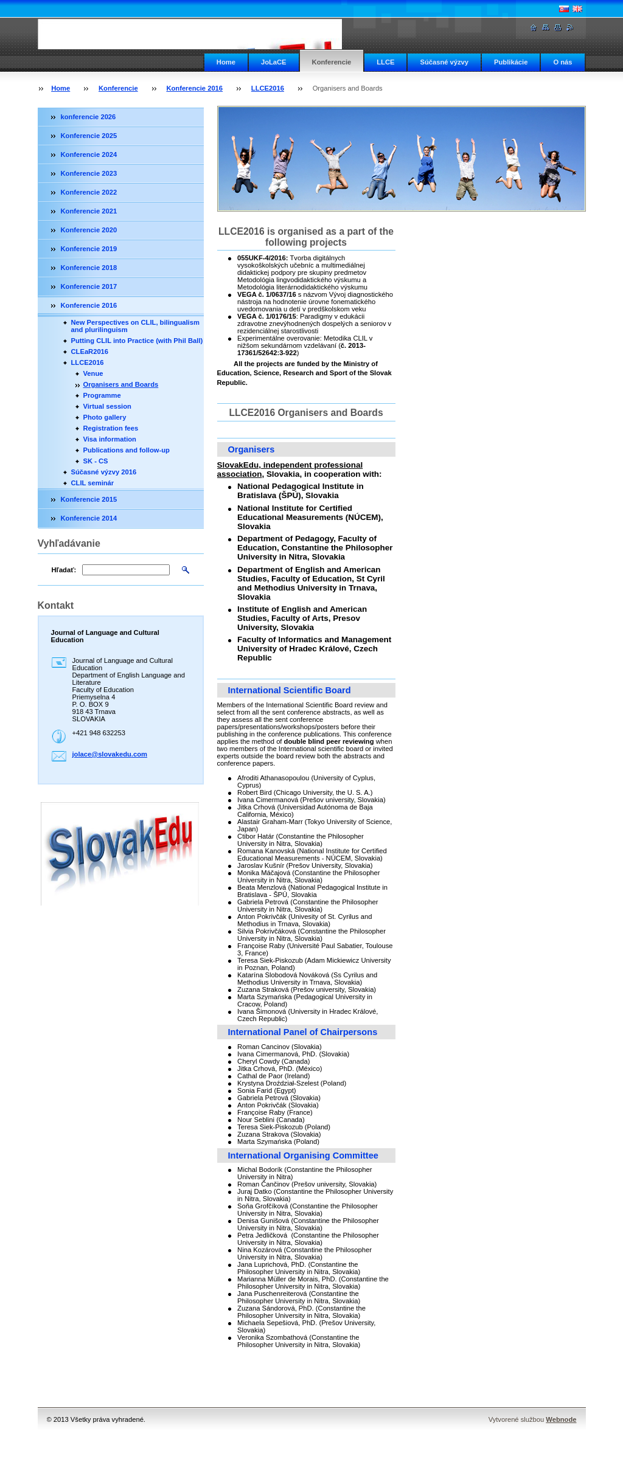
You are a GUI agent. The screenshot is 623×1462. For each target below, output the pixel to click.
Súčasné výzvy (444, 62)
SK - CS (95, 461)
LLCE (385, 62)
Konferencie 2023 (89, 173)
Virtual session (107, 406)
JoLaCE (274, 62)
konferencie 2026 (88, 116)
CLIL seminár (92, 483)
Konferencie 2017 (89, 286)
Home (226, 62)
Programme (102, 395)
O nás (562, 62)
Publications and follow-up (126, 450)
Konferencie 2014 (89, 518)
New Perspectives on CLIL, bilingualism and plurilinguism (135, 326)
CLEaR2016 (90, 351)
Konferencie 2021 (89, 211)
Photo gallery (105, 417)
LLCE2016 (267, 88)
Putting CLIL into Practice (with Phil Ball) (137, 340)
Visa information (109, 439)
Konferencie (332, 62)
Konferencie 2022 (89, 192)
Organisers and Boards (121, 384)
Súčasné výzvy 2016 (104, 472)
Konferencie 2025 (89, 135)
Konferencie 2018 (89, 267)
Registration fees (111, 428)
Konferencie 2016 (194, 88)
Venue (93, 373)
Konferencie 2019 (89, 248)
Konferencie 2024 (89, 154)
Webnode (561, 1419)
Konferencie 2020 (89, 230)
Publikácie (510, 62)
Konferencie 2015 (89, 499)
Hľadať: (64, 569)
